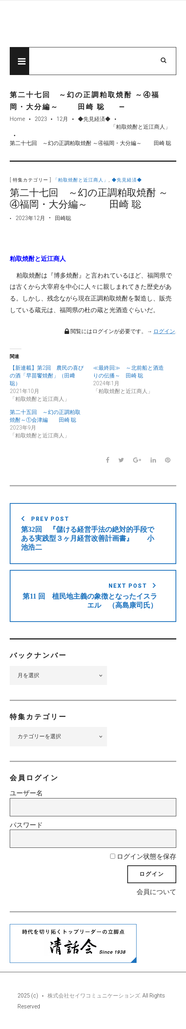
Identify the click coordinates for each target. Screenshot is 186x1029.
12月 (62, 119)
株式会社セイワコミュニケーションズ (93, 995)
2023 (41, 119)
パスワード (26, 825)
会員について (156, 892)
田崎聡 (63, 218)
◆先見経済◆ (94, 119)
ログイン (164, 331)
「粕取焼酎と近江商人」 (140, 127)
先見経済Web (89, 24)
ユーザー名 (26, 793)
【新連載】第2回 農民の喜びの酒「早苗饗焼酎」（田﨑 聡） (47, 375)
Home (17, 119)
